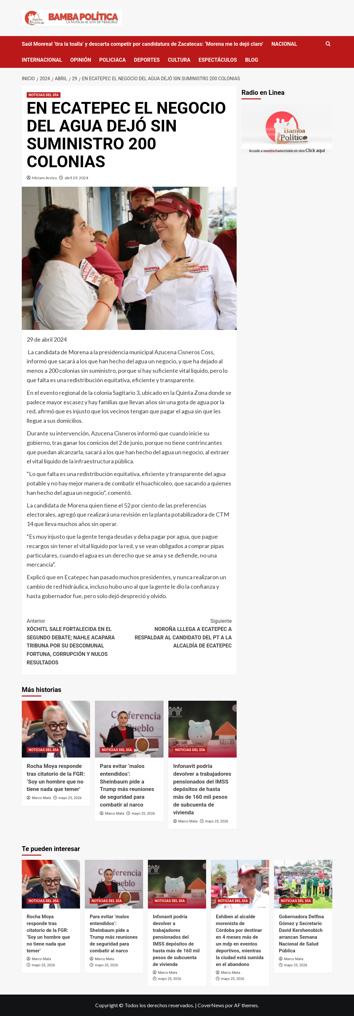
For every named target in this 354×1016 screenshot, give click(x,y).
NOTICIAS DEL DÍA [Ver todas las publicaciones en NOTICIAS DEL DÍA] (44, 95)
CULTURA (179, 60)
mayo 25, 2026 (70, 798)
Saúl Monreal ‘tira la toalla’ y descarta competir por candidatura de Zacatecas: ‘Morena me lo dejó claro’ (142, 44)
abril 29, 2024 (76, 177)
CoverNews (211, 1005)
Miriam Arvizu (44, 177)
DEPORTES (147, 60)
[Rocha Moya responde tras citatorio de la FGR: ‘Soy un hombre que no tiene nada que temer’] (56, 729)
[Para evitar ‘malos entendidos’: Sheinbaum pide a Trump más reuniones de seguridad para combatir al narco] (129, 729)
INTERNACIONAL (42, 60)
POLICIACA (112, 60)
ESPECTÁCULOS (218, 60)
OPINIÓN (80, 60)
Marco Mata (41, 798)
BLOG (251, 60)
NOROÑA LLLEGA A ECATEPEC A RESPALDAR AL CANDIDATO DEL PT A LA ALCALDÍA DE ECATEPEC (180, 633)
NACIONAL (284, 44)
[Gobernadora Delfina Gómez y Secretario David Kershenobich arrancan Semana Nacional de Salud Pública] (303, 884)
